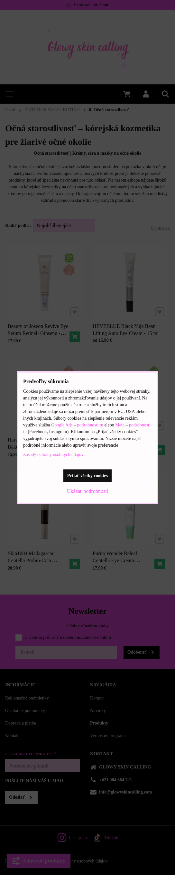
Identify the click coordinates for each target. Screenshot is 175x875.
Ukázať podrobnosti (87, 491)
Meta (120, 425)
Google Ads (62, 425)
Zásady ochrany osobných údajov (53, 454)
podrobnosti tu (90, 425)
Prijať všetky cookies (87, 475)
